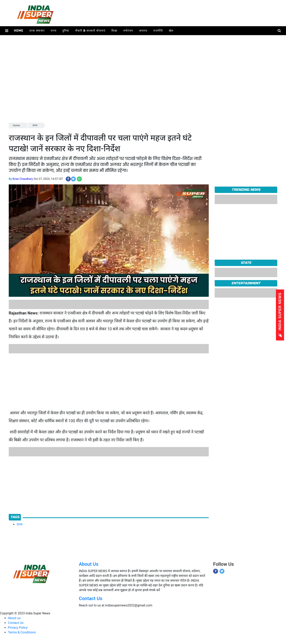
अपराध (143, 30)
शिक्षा (114, 30)
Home (18, 30)
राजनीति (158, 30)
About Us (88, 564)
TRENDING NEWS (246, 190)
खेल (171, 30)
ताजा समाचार (37, 30)
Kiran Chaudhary (23, 178)
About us (14, 618)
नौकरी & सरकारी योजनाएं (90, 30)
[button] (6, 31)
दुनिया (65, 30)
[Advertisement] (128, 94)
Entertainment (245, 283)
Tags (14, 517)
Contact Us (90, 598)
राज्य (53, 30)
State (246, 263)
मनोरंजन (128, 30)
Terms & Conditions (22, 632)
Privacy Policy (18, 627)
